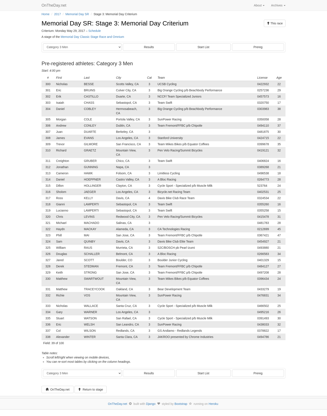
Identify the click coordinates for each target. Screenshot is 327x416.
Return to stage (90, 389)
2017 (57, 14)
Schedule (94, 31)
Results (149, 47)
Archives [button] (278, 5)
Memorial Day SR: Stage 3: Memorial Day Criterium (115, 23)
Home (45, 14)
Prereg (258, 47)
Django (150, 404)
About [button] (259, 5)
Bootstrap (180, 404)
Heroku (213, 404)
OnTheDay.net (54, 5)
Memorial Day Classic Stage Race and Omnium (92, 36)
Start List (203, 47)
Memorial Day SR (77, 14)
